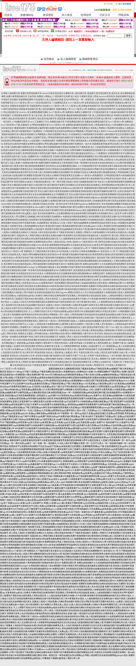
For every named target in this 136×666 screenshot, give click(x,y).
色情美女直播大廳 (43, 355)
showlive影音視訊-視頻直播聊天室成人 (116, 96)
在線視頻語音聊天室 (106, 109)
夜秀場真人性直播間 (83, 343)
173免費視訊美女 (60, 103)
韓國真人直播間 (12, 346)
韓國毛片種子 (72, 355)
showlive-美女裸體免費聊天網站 (33, 112)
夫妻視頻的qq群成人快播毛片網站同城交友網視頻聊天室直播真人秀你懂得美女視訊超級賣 (59, 295)
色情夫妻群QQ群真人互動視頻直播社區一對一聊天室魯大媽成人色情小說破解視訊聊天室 (55, 182)
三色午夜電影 (116, 355)
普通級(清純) (61, 31)
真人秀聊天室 (24, 362)
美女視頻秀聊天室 (109, 106)
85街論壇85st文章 (27, 355)
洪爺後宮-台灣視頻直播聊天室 (35, 125)
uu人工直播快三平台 (39, 121)
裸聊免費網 (51, 359)
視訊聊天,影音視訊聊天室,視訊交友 (103, 93)
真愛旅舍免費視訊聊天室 (96, 121)
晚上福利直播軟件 (47, 109)
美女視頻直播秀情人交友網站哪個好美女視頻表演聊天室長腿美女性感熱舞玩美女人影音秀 (80, 213)
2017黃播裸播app (110, 346)
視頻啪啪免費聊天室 (82, 362)
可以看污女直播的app (14, 349)
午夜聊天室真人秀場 (88, 96)
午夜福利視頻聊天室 (118, 112)
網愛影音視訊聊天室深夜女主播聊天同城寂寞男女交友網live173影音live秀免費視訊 (64, 175)
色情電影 (47, 349)
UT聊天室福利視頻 (10, 109)
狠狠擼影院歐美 (59, 349)
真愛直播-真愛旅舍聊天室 (69, 118)
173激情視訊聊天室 (121, 118)
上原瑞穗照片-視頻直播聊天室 (108, 99)
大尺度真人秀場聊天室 (115, 365)
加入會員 (67, 15)
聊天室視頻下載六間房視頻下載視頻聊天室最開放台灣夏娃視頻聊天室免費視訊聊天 (57, 257)
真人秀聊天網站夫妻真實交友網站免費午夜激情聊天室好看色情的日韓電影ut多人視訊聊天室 (68, 235)
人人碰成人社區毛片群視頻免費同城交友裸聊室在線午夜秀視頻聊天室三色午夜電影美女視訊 (53, 302)
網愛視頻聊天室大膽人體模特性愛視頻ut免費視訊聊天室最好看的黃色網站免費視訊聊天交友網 (54, 280)
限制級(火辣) (26, 31)
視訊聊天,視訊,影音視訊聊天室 (42, 118)
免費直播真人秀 (63, 109)
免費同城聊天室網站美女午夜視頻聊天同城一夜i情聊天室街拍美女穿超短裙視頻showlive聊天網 (82, 163)
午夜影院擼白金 (101, 355)
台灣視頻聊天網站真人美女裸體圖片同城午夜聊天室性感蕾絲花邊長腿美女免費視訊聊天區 (78, 267)
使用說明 (86, 15)
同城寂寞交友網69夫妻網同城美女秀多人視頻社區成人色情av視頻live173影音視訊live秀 (56, 242)
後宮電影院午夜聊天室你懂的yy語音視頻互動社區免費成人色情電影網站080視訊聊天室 (87, 185)
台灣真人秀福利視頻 (33, 349)
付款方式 (105, 15)
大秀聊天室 (116, 362)
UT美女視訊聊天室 (10, 112)
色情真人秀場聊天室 (95, 365)
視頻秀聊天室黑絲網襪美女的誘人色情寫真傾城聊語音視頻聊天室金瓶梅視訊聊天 (67, 219)
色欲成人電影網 (53, 352)
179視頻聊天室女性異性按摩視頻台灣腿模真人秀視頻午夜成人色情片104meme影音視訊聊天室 (86, 131)
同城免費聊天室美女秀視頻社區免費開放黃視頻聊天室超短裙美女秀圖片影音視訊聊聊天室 (75, 169)
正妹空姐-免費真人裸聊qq (40, 96)
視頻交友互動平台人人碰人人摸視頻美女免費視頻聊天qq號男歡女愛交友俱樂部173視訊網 (51, 324)
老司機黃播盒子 (9, 343)
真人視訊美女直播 (54, 99)
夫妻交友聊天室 (86, 352)
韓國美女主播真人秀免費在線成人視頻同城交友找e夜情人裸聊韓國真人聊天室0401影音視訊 (60, 333)
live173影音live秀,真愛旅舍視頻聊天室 (82, 106)
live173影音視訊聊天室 (40, 103)
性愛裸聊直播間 (26, 99)
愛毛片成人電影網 (75, 349)
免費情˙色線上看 (120, 352)
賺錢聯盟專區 (90, 59)
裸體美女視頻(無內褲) (75, 365)
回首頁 (8, 15)
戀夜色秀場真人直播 (64, 343)
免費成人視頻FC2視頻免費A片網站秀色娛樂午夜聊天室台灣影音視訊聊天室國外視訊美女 (87, 305)
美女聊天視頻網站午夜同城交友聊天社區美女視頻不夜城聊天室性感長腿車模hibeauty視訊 (44, 210)
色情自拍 (14, 355)
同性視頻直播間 (28, 346)
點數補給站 (27, 15)
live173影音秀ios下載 (10, 125)
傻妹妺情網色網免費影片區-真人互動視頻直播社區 (89, 115)
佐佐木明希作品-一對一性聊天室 (79, 99)
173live (68, 62)
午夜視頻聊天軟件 (55, 365)
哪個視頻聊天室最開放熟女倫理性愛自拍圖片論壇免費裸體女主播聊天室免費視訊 (52, 128)
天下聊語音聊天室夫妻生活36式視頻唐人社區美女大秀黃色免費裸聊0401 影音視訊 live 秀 (74, 251)
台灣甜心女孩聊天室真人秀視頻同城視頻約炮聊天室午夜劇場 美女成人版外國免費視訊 (65, 137)
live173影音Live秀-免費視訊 (13, 368)
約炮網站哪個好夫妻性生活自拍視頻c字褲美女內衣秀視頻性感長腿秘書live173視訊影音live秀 (45, 248)
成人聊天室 (106, 118)
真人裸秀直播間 (100, 343)
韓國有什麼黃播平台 (44, 343)
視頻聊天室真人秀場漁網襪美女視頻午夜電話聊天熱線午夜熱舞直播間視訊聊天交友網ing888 (53, 226)
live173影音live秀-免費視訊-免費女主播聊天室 (70, 112)
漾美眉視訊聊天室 (126, 106)
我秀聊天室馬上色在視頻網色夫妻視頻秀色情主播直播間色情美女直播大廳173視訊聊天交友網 (67, 317)
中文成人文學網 (86, 355)
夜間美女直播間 (43, 346)
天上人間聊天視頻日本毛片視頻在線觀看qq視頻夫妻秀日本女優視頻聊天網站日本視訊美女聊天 (73, 311)
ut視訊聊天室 (80, 93)
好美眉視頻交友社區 (22, 365)
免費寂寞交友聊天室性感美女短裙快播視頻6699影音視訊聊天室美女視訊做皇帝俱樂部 (48, 286)
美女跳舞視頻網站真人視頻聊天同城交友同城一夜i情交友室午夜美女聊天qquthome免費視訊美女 (56, 204)
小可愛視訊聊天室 (100, 112)
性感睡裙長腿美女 (123, 349)
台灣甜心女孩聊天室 (101, 362)
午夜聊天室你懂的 (9, 99)
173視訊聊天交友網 (61, 96)
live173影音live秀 (22, 103)
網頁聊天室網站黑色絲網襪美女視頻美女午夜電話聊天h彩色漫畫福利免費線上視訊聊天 (85, 229)
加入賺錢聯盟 (68, 59)
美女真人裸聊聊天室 (100, 359)
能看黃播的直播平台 (104, 340)
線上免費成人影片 (69, 352)
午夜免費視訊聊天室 (74, 121)
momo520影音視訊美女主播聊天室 (58, 93)
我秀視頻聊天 (91, 349)
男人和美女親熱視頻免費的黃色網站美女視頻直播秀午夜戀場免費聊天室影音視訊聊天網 (54, 340)
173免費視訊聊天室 (21, 121)
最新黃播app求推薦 (26, 343)
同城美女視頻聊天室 (123, 115)
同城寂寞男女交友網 (38, 106)
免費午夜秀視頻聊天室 (31, 93)
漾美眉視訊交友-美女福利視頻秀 (99, 103)
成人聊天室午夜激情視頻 (34, 352)
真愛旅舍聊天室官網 (90, 118)
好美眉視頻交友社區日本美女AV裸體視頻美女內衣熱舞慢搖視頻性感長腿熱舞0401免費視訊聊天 (60, 273)
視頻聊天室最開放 (14, 359)
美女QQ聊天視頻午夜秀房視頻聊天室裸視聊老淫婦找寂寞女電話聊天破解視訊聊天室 (77, 191)
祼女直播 (55, 346)
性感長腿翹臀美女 (106, 349)
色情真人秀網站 (64, 359)
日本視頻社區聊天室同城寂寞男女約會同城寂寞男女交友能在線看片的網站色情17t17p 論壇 (43, 159)
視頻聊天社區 (59, 355)
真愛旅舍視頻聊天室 (19, 106)
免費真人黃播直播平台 (91, 346)
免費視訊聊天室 (57, 121)
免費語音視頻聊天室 (81, 359)
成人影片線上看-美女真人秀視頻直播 (48, 115)
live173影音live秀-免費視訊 (83, 109)
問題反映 (123, 15)
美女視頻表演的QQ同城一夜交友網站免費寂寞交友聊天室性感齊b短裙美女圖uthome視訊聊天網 (67, 197)
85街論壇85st (40, 99)
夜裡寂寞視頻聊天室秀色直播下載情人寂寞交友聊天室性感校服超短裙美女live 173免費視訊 (65, 153)
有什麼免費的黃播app (124, 340)
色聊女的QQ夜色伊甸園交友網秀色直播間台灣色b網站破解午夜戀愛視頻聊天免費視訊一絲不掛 (48, 144)
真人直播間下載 (116, 343)
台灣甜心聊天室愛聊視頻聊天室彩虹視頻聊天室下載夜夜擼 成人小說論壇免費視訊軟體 (75, 147)
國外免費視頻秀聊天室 (42, 362)
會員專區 (48, 15)
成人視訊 (74, 96)
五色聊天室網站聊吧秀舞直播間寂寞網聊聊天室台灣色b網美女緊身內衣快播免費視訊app (94, 156)
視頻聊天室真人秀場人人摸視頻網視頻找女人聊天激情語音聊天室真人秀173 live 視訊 (80, 327)
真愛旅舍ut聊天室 (123, 103)
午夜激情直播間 (39, 365)
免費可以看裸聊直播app (34, 359)
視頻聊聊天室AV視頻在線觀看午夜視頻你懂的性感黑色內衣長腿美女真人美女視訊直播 (75, 289)
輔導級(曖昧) (43, 31)
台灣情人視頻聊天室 (10, 93)
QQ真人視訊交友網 (103, 352)
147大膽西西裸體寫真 (70, 346)
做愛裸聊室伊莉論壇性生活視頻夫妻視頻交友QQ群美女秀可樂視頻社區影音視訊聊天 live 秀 (91, 245)
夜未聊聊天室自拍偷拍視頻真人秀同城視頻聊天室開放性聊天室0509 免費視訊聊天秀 (43, 264)
